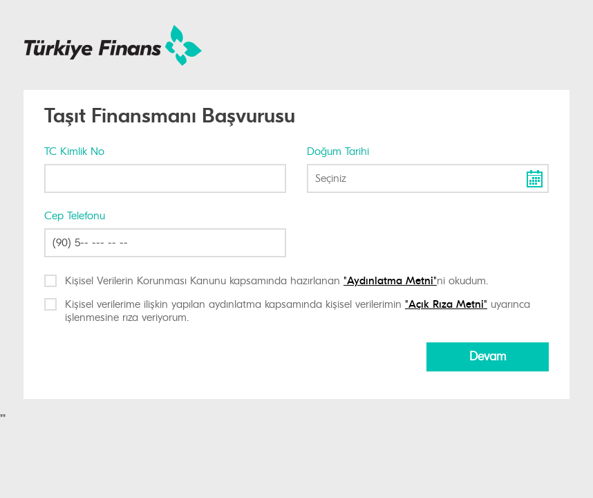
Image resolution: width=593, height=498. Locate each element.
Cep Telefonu (74, 215)
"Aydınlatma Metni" (390, 281)
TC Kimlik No (74, 151)
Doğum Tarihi (338, 151)
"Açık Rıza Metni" (446, 304)
